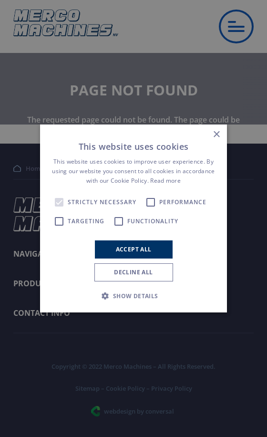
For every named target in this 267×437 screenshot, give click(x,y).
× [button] (216, 134)
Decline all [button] (133, 272)
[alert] (133, 218)
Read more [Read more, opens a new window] (165, 181)
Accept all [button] (134, 249)
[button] (133, 296)
